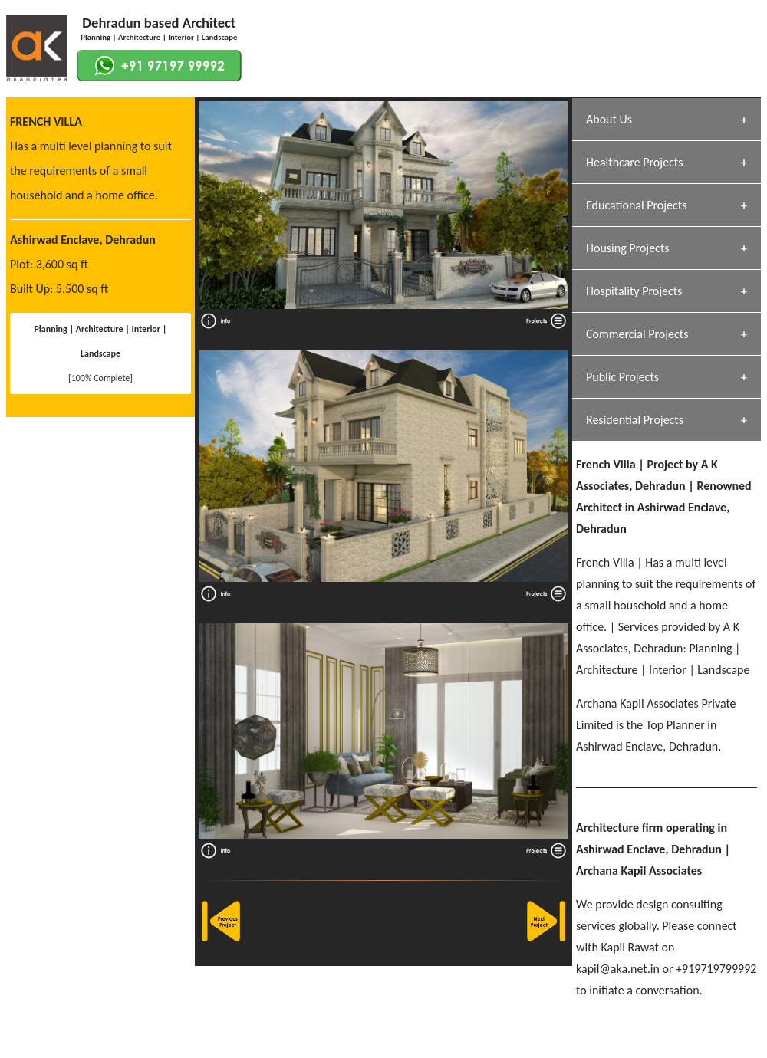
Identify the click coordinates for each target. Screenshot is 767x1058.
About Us (609, 119)
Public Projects (622, 377)
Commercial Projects (637, 334)
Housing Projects (628, 248)
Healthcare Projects (634, 162)
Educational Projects (636, 205)
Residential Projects (634, 419)
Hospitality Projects (634, 291)
